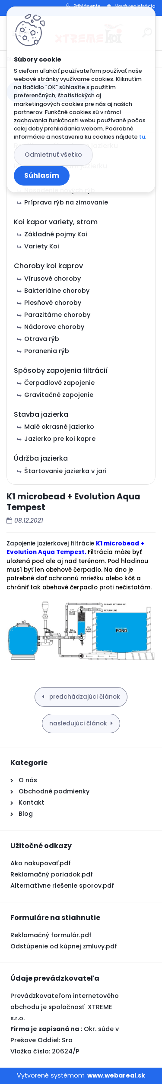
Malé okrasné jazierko (59, 426)
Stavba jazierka (41, 414)
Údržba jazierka (41, 458)
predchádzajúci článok (84, 697)
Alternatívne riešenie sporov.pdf (62, 885)
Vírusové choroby (52, 278)
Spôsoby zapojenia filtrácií (61, 370)
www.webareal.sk (116, 1075)
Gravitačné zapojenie (58, 394)
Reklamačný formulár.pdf (51, 935)
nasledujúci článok (78, 723)
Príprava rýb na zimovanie (66, 202)
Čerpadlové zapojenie (59, 382)
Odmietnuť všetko (53, 154)
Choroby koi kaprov (48, 266)
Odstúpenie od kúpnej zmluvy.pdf (63, 946)
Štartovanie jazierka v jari (65, 471)
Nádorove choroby (54, 326)
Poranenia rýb (46, 351)
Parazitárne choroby (57, 314)
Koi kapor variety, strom (56, 222)
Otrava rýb (41, 338)
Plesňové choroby (52, 302)
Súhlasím (41, 175)
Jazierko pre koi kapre (59, 438)
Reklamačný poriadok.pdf (51, 874)
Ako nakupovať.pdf (40, 863)
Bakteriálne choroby (56, 290)
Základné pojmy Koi (55, 234)
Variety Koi (41, 246)
